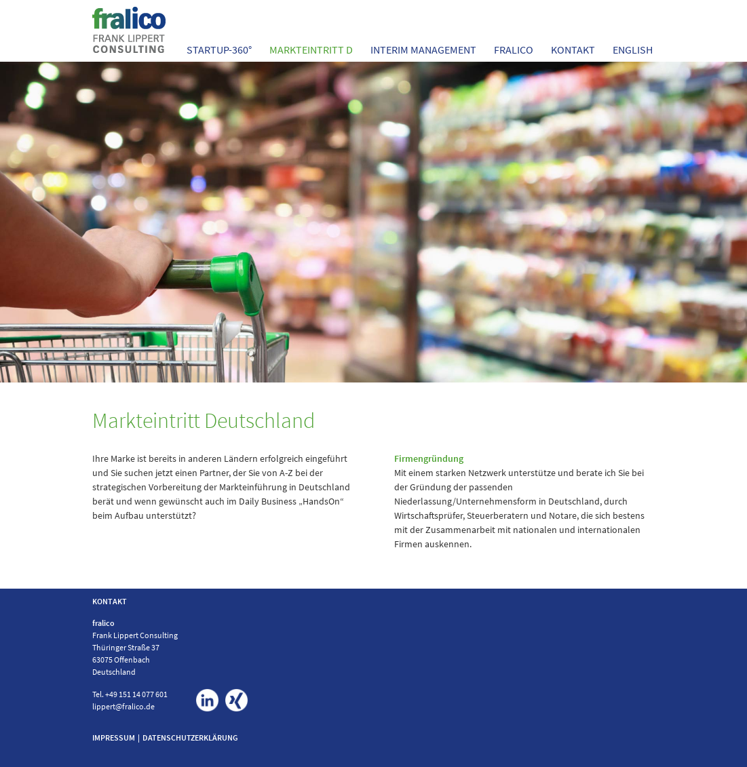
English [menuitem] (633, 49)
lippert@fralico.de (123, 706)
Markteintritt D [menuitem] (311, 49)
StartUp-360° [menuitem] (219, 49)
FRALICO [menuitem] (513, 49)
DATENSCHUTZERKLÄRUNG (190, 737)
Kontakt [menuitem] (573, 49)
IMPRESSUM (113, 737)
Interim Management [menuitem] (423, 49)
